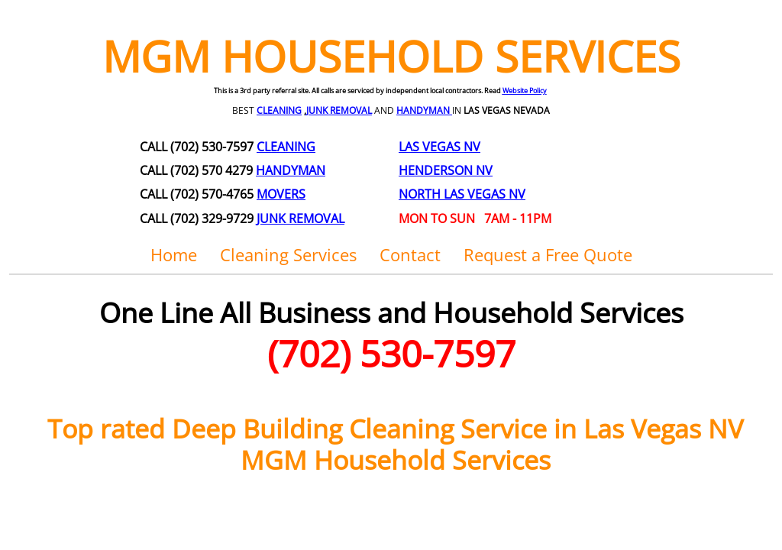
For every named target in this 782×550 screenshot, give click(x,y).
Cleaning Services (288, 254)
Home (173, 254)
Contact (410, 254)
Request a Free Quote (548, 254)
